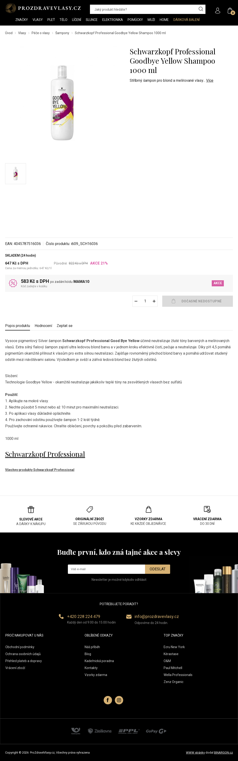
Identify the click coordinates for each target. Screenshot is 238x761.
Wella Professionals (178, 675)
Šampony (62, 33)
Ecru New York (174, 647)
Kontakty (91, 668)
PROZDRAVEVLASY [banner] (43, 8)
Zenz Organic (173, 682)
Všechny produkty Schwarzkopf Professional (39, 470)
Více (209, 80)
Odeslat (157, 569)
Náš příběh (92, 647)
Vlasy (22, 33)
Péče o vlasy (41, 33)
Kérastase (171, 654)
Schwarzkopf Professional (45, 454)
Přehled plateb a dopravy (23, 661)
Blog (88, 654)
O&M (167, 661)
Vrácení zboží (15, 668)
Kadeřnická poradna (99, 661)
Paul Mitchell (173, 668)
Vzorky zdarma (96, 675)
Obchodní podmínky (19, 647)
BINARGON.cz (223, 752)
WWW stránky (195, 752)
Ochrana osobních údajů (23, 654)
